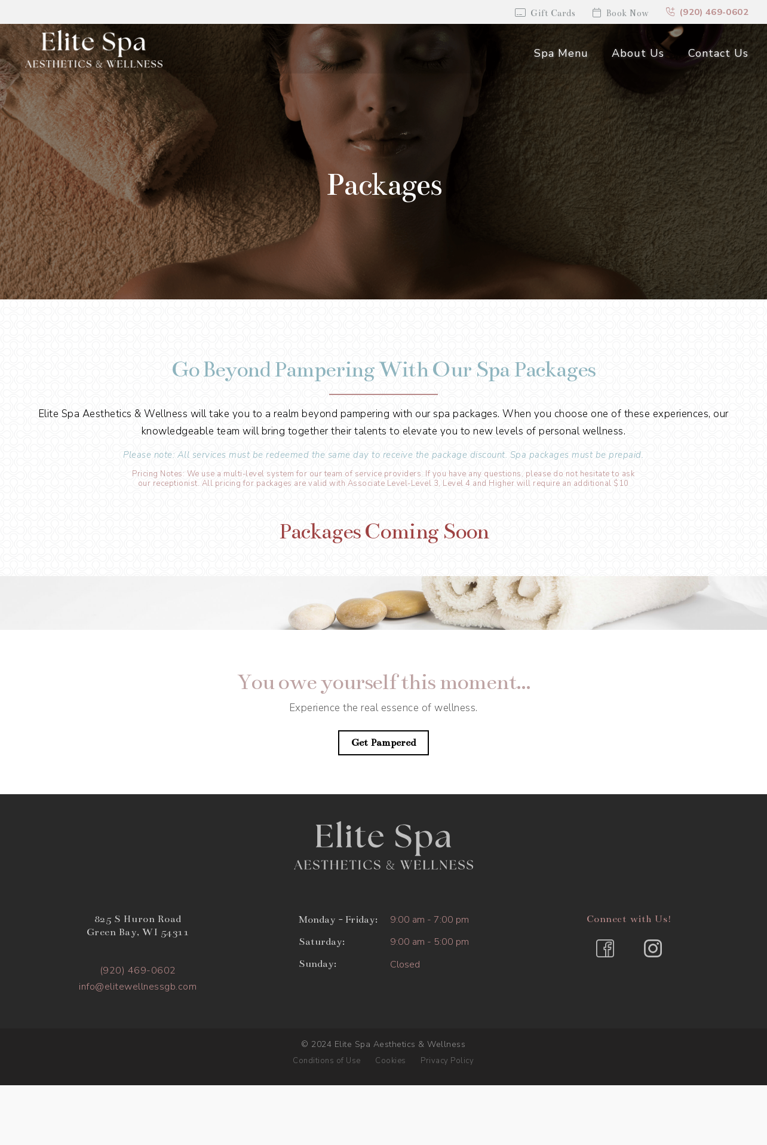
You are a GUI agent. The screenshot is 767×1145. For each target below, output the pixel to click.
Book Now (619, 13)
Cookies (390, 1060)
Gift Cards (543, 13)
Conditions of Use (327, 1060)
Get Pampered (383, 743)
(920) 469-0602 (706, 13)
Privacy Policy (447, 1060)
